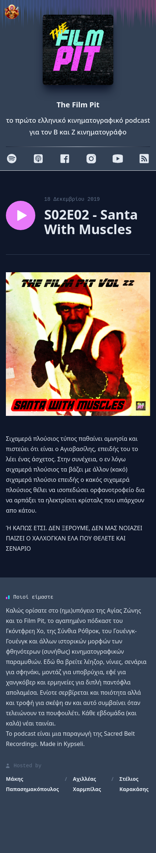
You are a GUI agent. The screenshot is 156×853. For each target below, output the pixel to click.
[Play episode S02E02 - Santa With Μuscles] (20, 215)
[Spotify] (12, 159)
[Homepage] (78, 50)
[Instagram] (91, 159)
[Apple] (38, 159)
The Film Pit (78, 105)
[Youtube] (118, 159)
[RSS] (144, 159)
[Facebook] (65, 159)
